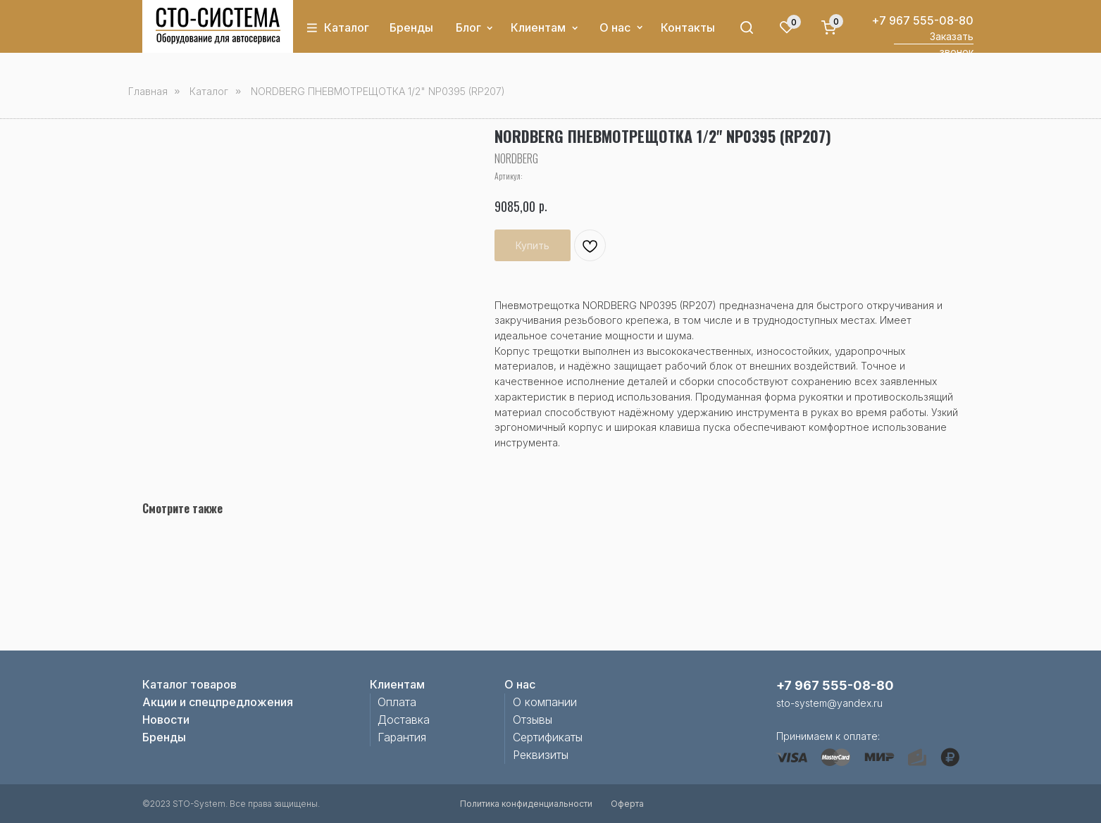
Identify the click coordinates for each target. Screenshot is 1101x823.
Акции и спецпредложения (217, 702)
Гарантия (402, 737)
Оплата (397, 702)
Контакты (688, 27)
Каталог (346, 27)
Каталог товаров (189, 684)
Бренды (411, 27)
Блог (468, 27)
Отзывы (532, 719)
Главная (148, 91)
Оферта (627, 803)
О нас (614, 27)
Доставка (404, 719)
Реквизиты (540, 755)
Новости (165, 719)
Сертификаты (548, 737)
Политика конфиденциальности (526, 803)
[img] (218, 26)
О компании (545, 702)
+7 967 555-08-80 (922, 20)
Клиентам (538, 27)
